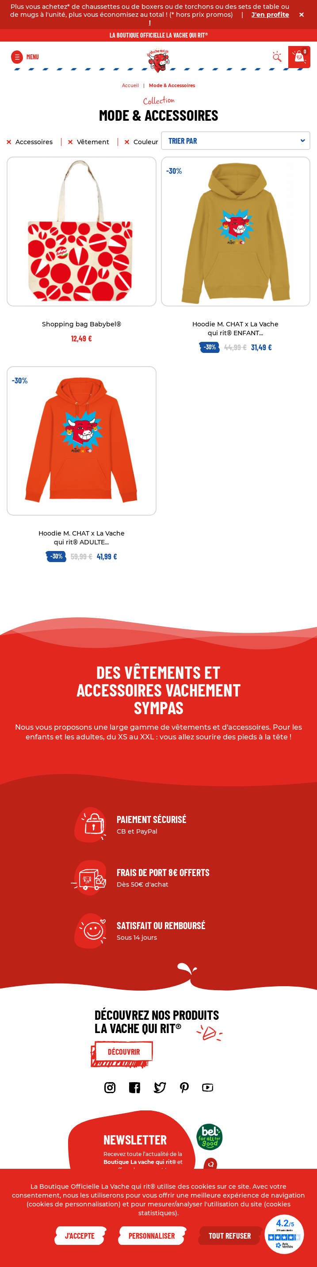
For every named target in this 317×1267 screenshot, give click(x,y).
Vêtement (94, 142)
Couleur (147, 142)
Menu (33, 57)
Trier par (237, 140)
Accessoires (34, 142)
